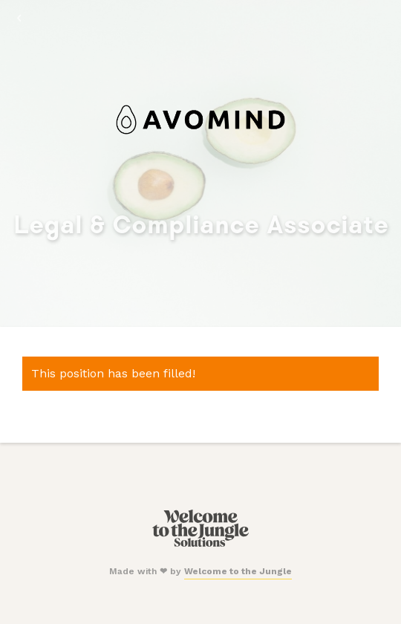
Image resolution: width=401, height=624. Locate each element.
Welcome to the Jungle (238, 571)
